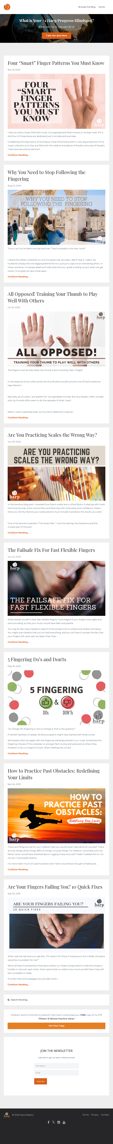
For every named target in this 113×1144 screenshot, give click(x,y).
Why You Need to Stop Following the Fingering (49, 182)
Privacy (94, 1128)
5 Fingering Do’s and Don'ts (39, 665)
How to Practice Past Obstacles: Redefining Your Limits (44, 780)
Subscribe (41, 1094)
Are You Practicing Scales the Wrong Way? (56, 441)
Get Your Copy (56, 1039)
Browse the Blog (87, 7)
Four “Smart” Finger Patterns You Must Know (52, 66)
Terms (84, 1128)
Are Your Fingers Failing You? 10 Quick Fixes (52, 896)
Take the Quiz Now (56, 35)
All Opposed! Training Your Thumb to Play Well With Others (56, 303)
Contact (105, 1128)
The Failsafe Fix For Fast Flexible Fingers (54, 556)
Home (102, 7)
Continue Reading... (18, 161)
